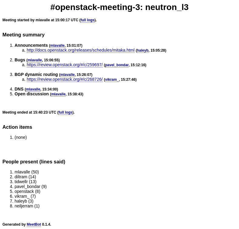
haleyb (143, 50)
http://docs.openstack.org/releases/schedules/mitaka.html (81, 50)
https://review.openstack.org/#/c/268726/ (65, 79)
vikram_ (112, 79)
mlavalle (57, 45)
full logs (87, 20)
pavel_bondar (117, 65)
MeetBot (34, 224)
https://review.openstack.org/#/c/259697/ (65, 64)
